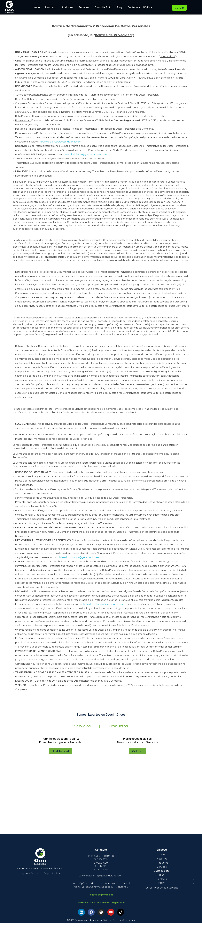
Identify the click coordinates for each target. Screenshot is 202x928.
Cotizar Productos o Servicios (162, 892)
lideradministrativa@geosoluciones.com (81, 557)
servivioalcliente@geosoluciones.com (60, 141)
